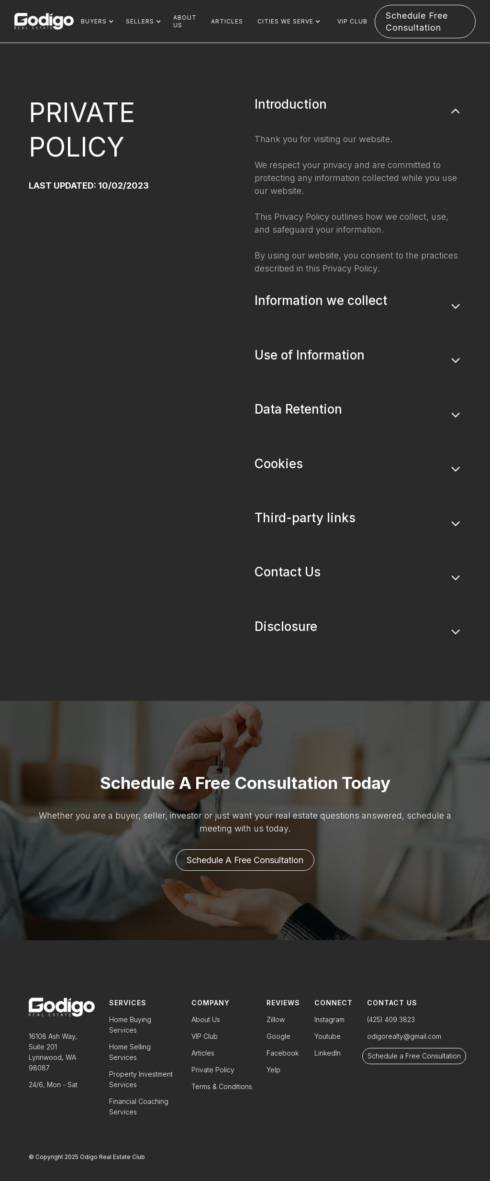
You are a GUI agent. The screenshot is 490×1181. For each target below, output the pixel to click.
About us (185, 21)
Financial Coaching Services (138, 1106)
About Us (205, 1019)
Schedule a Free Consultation (414, 1056)
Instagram (329, 1019)
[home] (44, 21)
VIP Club (352, 21)
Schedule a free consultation (245, 860)
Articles (227, 21)
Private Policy (212, 1070)
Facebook (283, 1053)
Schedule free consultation (417, 22)
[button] (96, 21)
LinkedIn (327, 1053)
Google (278, 1036)
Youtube (327, 1036)
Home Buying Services (130, 1024)
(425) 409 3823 (391, 1019)
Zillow (276, 1019)
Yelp (273, 1070)
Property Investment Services (141, 1079)
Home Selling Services (130, 1052)
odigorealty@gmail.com (404, 1036)
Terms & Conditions (221, 1086)
